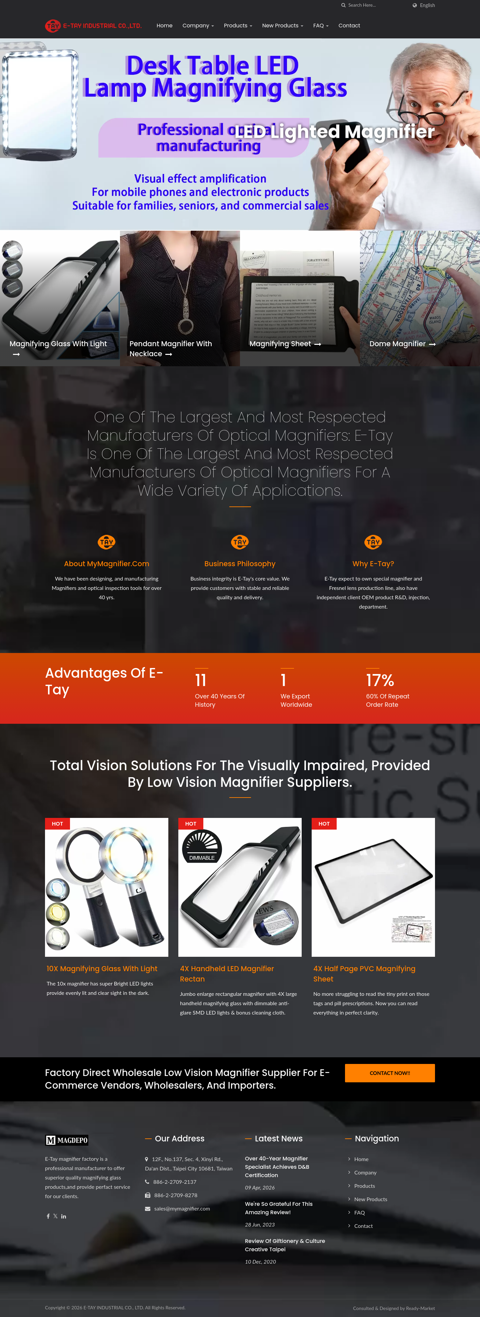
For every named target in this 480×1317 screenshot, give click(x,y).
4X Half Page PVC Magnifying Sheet (364, 974)
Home (165, 25)
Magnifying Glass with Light (58, 348)
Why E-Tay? (373, 564)
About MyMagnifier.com (106, 564)
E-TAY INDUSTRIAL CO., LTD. (113, 1307)
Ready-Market (420, 1308)
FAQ (321, 25)
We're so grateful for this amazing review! (279, 1208)
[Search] (378, 5)
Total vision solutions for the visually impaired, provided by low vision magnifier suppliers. (240, 774)
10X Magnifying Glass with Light (102, 968)
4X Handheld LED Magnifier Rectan (227, 974)
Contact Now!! (390, 1073)
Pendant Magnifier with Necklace (171, 349)
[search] (343, 5)
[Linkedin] (63, 1216)
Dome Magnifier (403, 344)
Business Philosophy (239, 564)
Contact (349, 25)
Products (238, 25)
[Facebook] (48, 1216)
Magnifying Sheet (285, 344)
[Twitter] (55, 1216)
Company (198, 25)
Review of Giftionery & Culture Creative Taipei (285, 1245)
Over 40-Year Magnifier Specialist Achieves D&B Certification (277, 1167)
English (427, 5)
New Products (282, 25)
